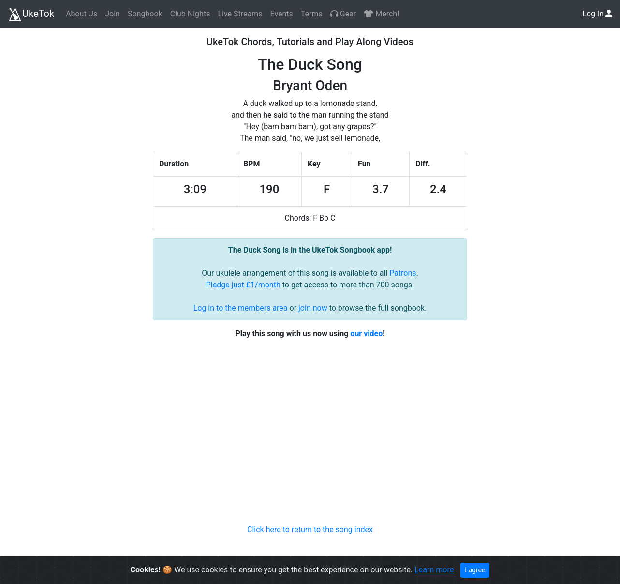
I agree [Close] (475, 570)
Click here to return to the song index (310, 529)
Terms (312, 13)
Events (281, 13)
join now (312, 308)
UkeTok (31, 14)
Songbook (145, 13)
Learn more (434, 569)
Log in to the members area (240, 308)
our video (366, 333)
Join (112, 13)
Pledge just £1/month (243, 284)
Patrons (402, 273)
